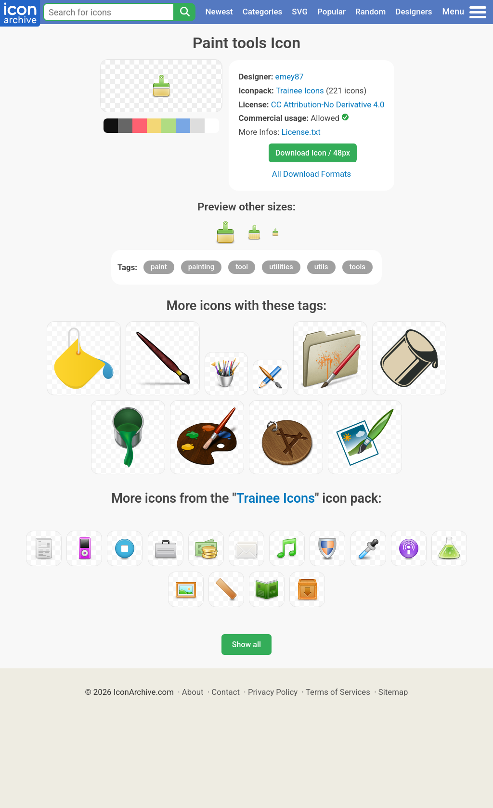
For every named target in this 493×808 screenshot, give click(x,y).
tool (241, 266)
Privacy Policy (273, 692)
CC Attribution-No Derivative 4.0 (328, 104)
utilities (281, 266)
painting (201, 266)
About (193, 692)
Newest (219, 11)
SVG (300, 11)
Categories (263, 11)
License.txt (300, 132)
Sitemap (393, 692)
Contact (225, 692)
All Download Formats (311, 174)
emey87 (289, 76)
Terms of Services (338, 692)
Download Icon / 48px (312, 152)
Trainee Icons (300, 90)
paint (159, 266)
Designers (413, 11)
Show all (246, 644)
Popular (331, 11)
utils (321, 266)
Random (370, 11)
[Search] (184, 12)
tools (357, 266)
